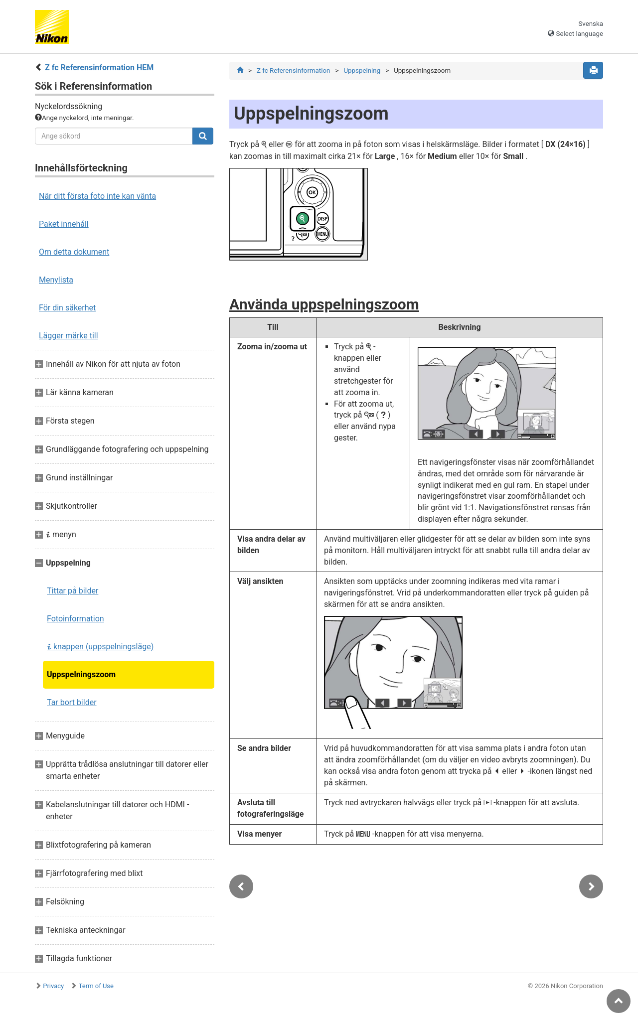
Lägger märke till (68, 335)
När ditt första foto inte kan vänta (97, 196)
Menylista (56, 280)
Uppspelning (361, 70)
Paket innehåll (64, 224)
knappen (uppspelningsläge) (100, 646)
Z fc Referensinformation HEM (99, 67)
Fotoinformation (75, 618)
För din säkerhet (67, 307)
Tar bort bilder (72, 702)
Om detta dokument (74, 252)
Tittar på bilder (72, 590)
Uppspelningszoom (81, 674)
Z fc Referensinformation (293, 70)
